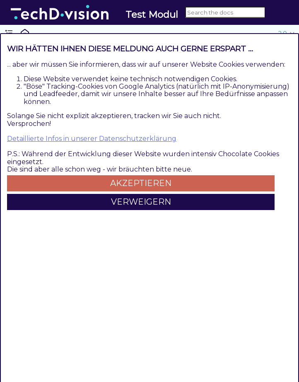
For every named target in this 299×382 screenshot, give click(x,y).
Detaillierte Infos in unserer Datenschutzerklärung (91, 139)
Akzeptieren (140, 183)
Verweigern (141, 202)
